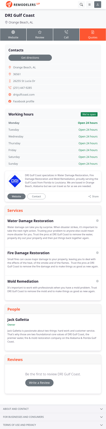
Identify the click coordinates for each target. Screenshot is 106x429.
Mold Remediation (22, 281)
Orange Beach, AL (21, 22)
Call (66, 34)
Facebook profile (23, 101)
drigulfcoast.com (24, 94)
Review (39, 34)
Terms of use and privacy (19, 425)
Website (13, 34)
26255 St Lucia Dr (24, 81)
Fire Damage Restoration (28, 253)
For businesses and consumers (23, 417)
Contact (36, 196)
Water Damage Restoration (30, 221)
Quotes (92, 34)
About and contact (16, 409)
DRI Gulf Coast (20, 15)
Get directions (30, 57)
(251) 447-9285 (22, 88)
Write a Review (39, 383)
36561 (17, 74)
